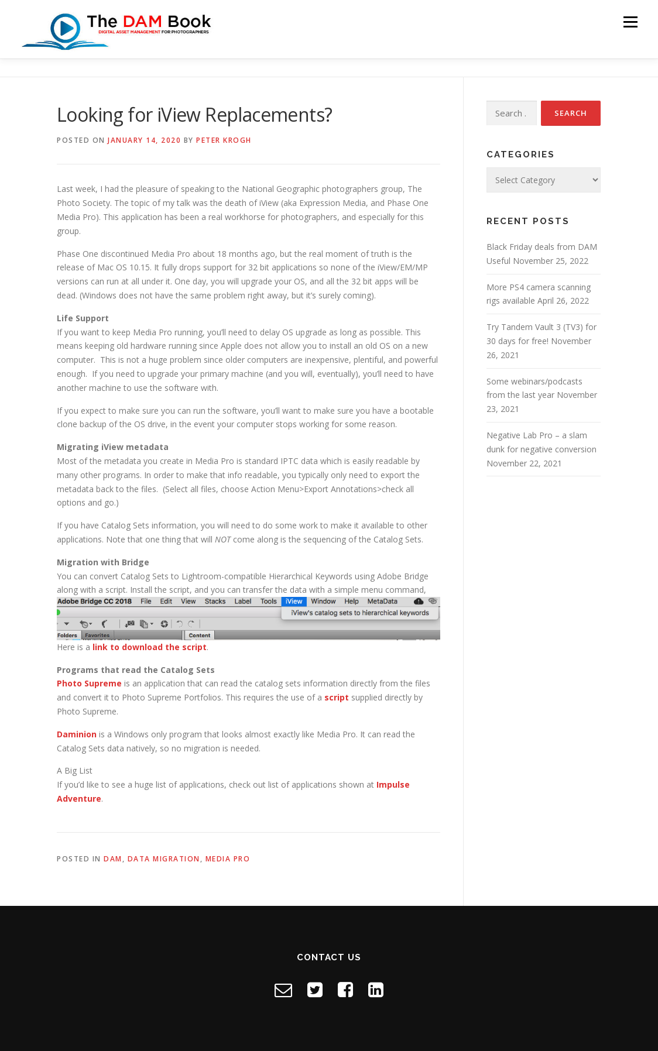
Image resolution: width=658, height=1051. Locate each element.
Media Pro (228, 859)
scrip (334, 697)
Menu (630, 22)
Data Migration (164, 859)
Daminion (77, 734)
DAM (113, 859)
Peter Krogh (224, 140)
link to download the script (149, 646)
